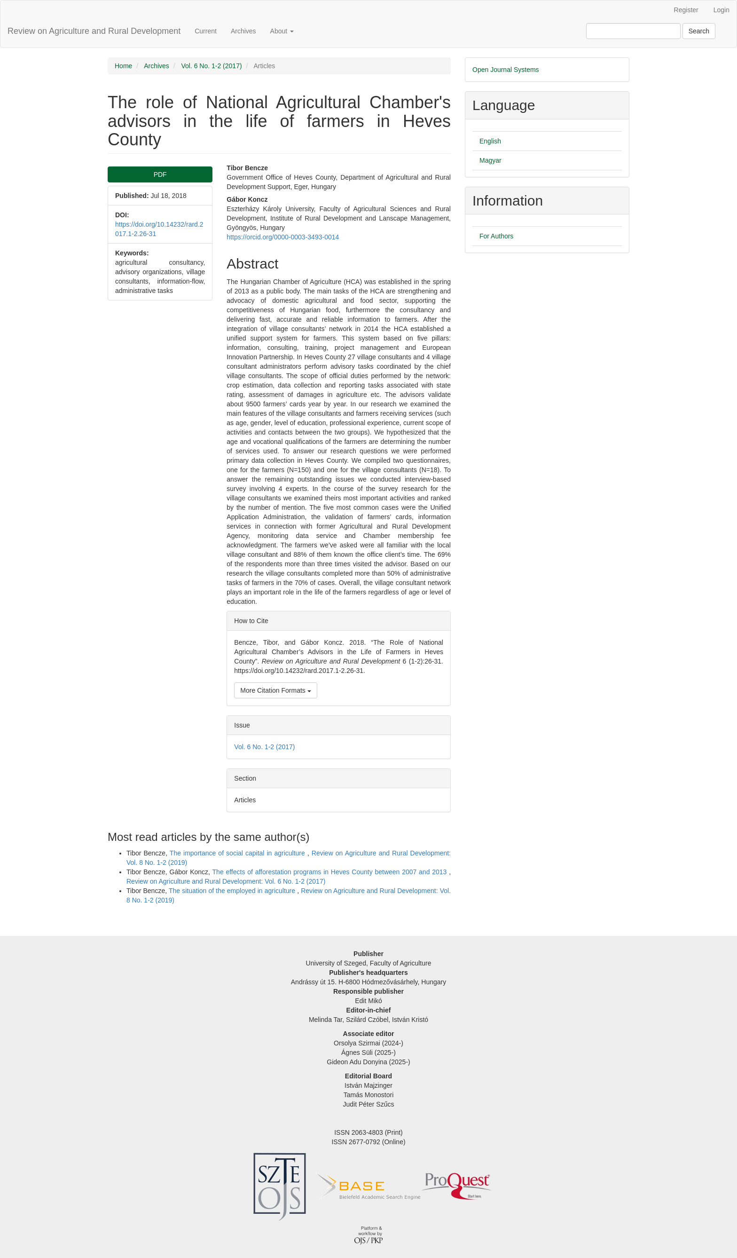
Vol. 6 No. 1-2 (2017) (211, 66)
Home (123, 66)
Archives (243, 31)
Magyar (490, 160)
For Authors (496, 236)
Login (721, 10)
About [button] (282, 31)
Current (206, 31)
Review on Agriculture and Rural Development (94, 31)
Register (686, 10)
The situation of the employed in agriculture (233, 890)
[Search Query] (633, 31)
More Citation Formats (275, 690)
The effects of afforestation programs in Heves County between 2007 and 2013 (330, 872)
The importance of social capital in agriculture (238, 853)
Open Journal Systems (505, 69)
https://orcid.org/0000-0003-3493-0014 (283, 237)
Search (699, 31)
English (490, 141)
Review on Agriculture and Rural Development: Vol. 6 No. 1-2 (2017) (225, 881)
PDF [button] (160, 174)
